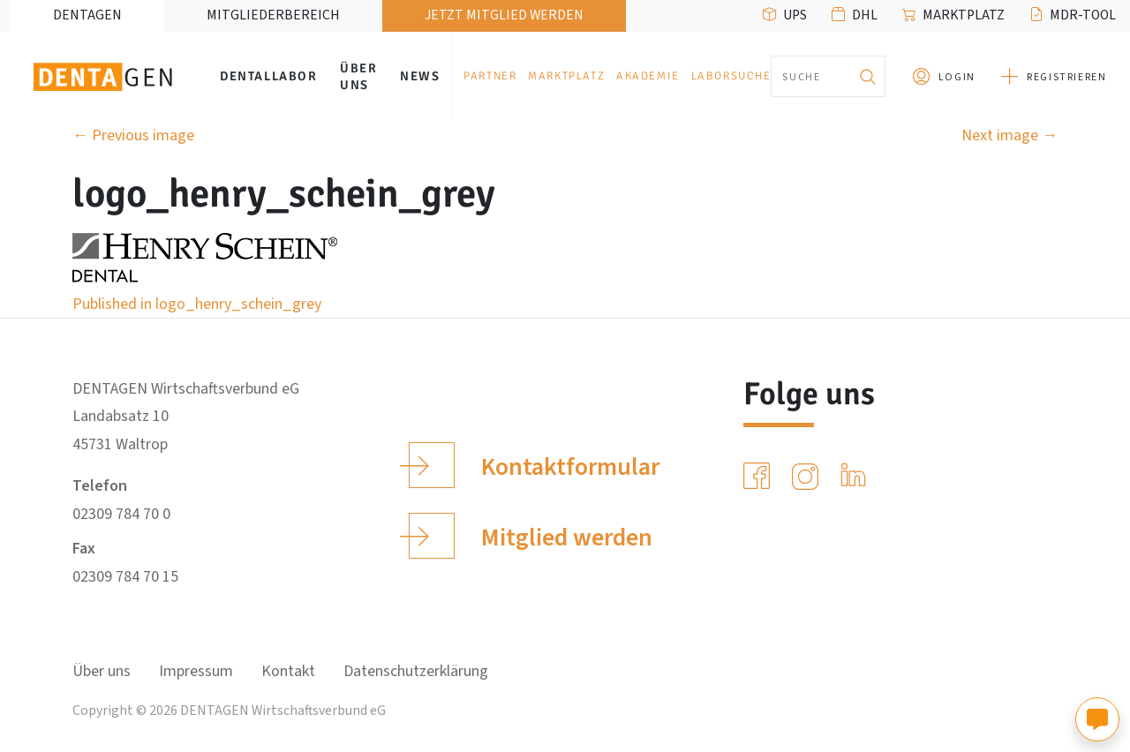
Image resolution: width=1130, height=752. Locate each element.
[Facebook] (760, 476)
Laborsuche (731, 76)
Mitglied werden (530, 536)
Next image (1009, 135)
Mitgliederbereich (273, 15)
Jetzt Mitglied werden (504, 15)
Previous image (133, 135)
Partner (489, 76)
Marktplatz (964, 15)
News (420, 76)
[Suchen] (867, 76)
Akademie (648, 76)
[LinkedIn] (856, 476)
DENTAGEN (87, 15)
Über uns (358, 76)
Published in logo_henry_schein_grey (196, 304)
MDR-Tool (1083, 15)
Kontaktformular (533, 465)
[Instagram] (808, 476)
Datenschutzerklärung (415, 671)
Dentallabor (269, 76)
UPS (795, 15)
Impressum (196, 671)
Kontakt (288, 671)
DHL (865, 15)
